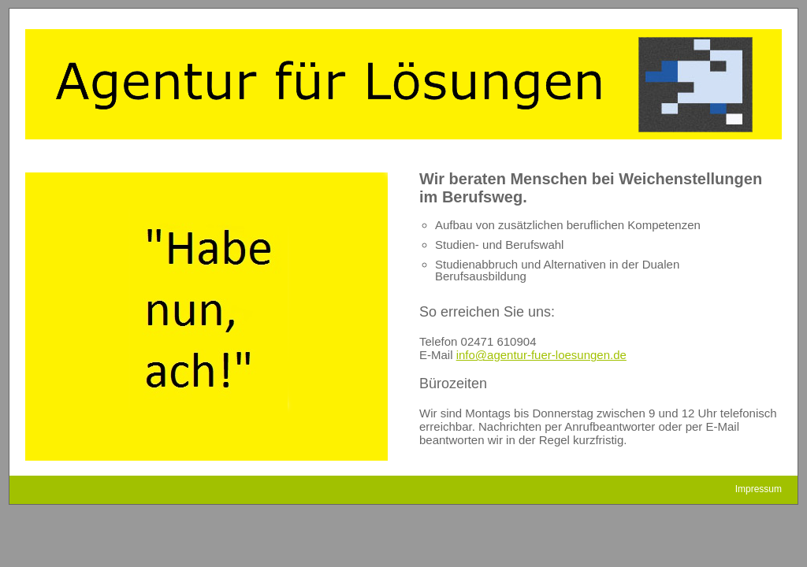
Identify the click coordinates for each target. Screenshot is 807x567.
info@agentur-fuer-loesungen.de (541, 354)
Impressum (758, 489)
